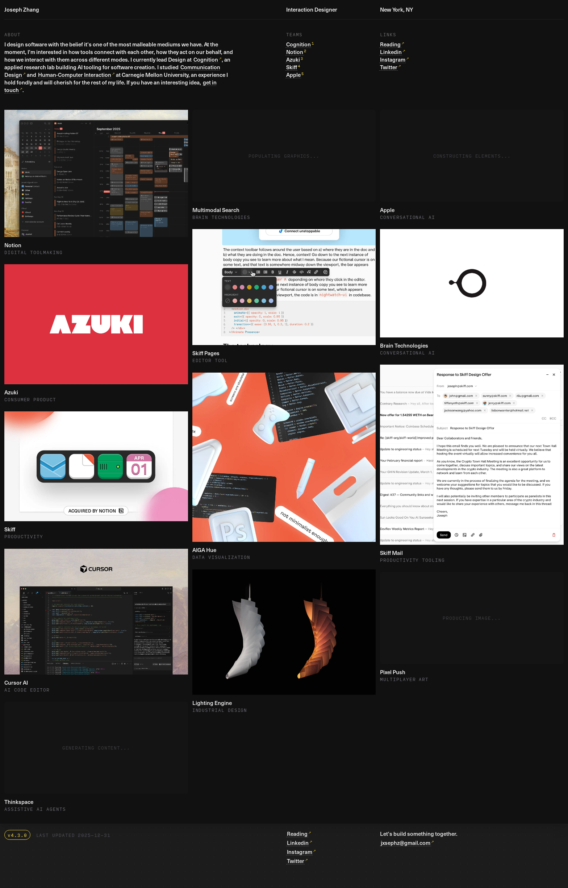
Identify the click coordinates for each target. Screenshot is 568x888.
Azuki (293, 59)
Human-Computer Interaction (74, 75)
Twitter (388, 67)
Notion (294, 52)
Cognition (205, 59)
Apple (293, 75)
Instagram (392, 59)
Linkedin (391, 52)
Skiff (291, 67)
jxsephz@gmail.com (405, 843)
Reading (390, 44)
